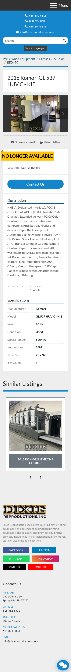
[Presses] (44, 59)
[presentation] (30, 476)
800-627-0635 (37, 21)
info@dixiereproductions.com (37, 32)
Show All (35, 290)
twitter (14, 567)
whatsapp (16, 558)
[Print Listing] (50, 142)
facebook (16, 550)
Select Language (34, 48)
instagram (45, 558)
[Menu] (53, 5)
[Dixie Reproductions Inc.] (24, 511)
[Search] (32, 40)
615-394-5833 (37, 26)
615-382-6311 (37, 15)
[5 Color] (59, 59)
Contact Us (35, 184)
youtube (40, 567)
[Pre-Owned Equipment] (19, 59)
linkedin (44, 550)
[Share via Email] (22, 142)
